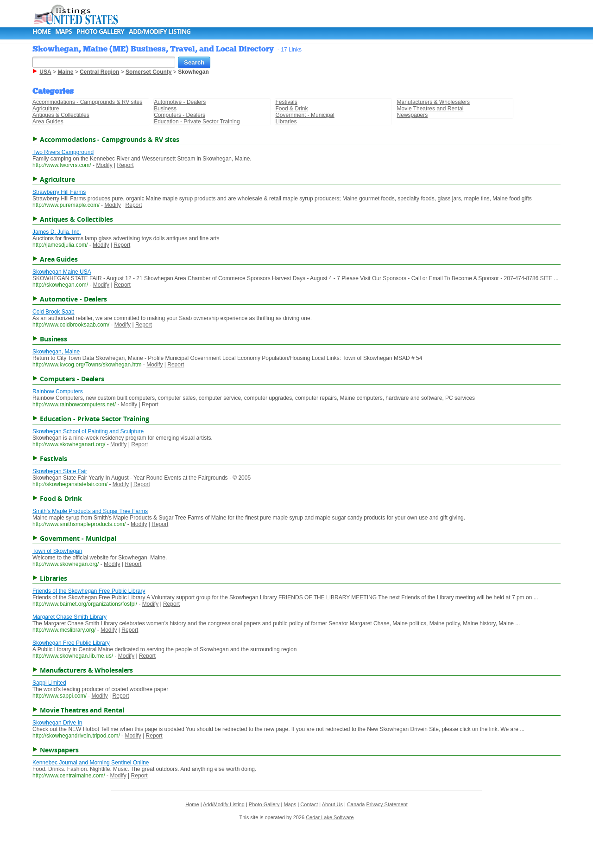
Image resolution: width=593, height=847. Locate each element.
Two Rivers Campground (63, 152)
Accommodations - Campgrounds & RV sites (87, 102)
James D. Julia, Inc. (56, 232)
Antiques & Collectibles (60, 115)
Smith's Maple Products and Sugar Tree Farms (90, 511)
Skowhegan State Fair (59, 471)
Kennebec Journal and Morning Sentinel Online (90, 762)
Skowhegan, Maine (56, 351)
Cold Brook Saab (53, 311)
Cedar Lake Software (329, 817)
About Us (332, 804)
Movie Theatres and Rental (430, 108)
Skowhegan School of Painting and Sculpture (88, 431)
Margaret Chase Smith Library (69, 617)
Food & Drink (291, 108)
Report (125, 165)
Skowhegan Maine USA (61, 272)
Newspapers (412, 115)
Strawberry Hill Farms (59, 192)
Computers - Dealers (179, 115)
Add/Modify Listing (159, 31)
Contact (309, 804)
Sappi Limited (49, 683)
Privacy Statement (387, 804)
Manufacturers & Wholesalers (433, 102)
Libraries (285, 121)
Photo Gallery (100, 31)
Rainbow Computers (57, 391)
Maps (63, 31)
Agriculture (45, 108)
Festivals (286, 102)
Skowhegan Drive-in (57, 722)
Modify (104, 165)
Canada (356, 804)
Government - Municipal (304, 115)
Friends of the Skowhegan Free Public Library (88, 591)
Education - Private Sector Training (197, 121)
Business (165, 108)
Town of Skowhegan (57, 551)
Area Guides (47, 121)
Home (41, 31)
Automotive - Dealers (180, 102)
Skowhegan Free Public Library (71, 643)
